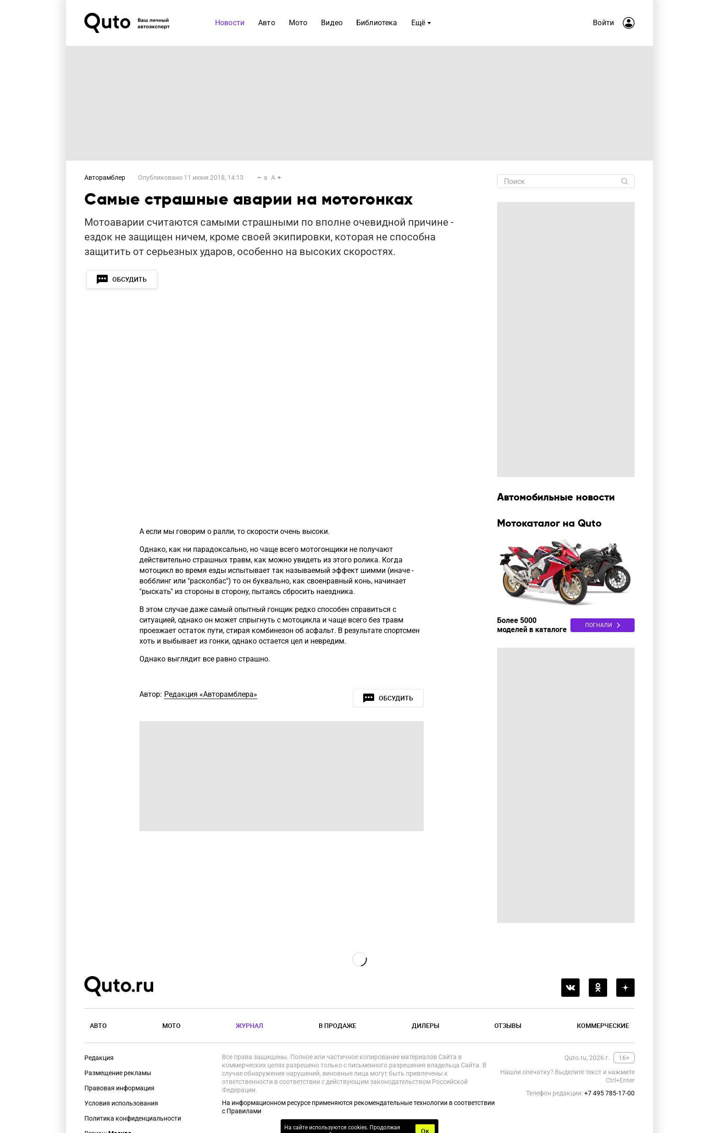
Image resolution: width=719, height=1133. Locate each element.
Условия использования (121, 1103)
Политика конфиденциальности (132, 1118)
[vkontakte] (570, 987)
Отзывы (507, 1025)
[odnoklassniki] (598, 987)
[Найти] (624, 181)
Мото (171, 1025)
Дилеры (425, 1025)
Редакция (99, 1057)
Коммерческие (603, 1025)
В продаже (337, 1025)
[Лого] (127, 23)
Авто (98, 1025)
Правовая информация (119, 1088)
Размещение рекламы (117, 1073)
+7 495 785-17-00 (609, 1093)
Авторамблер (104, 177)
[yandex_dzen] (625, 987)
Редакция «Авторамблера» (210, 694)
